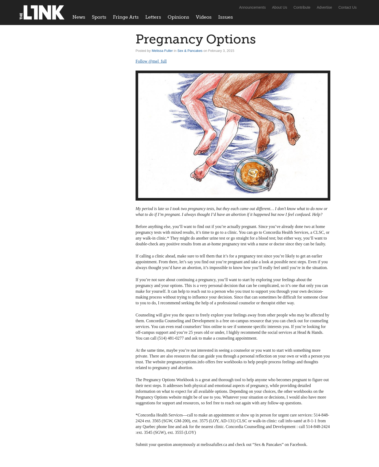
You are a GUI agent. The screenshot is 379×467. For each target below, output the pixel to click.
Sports (99, 17)
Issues (225, 17)
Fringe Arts (126, 17)
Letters (153, 17)
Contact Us (347, 7)
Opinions (178, 17)
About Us (279, 7)
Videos (204, 17)
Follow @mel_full (151, 61)
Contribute (302, 7)
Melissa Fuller (162, 51)
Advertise (324, 7)
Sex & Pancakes (189, 51)
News (78, 17)
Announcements (252, 7)
